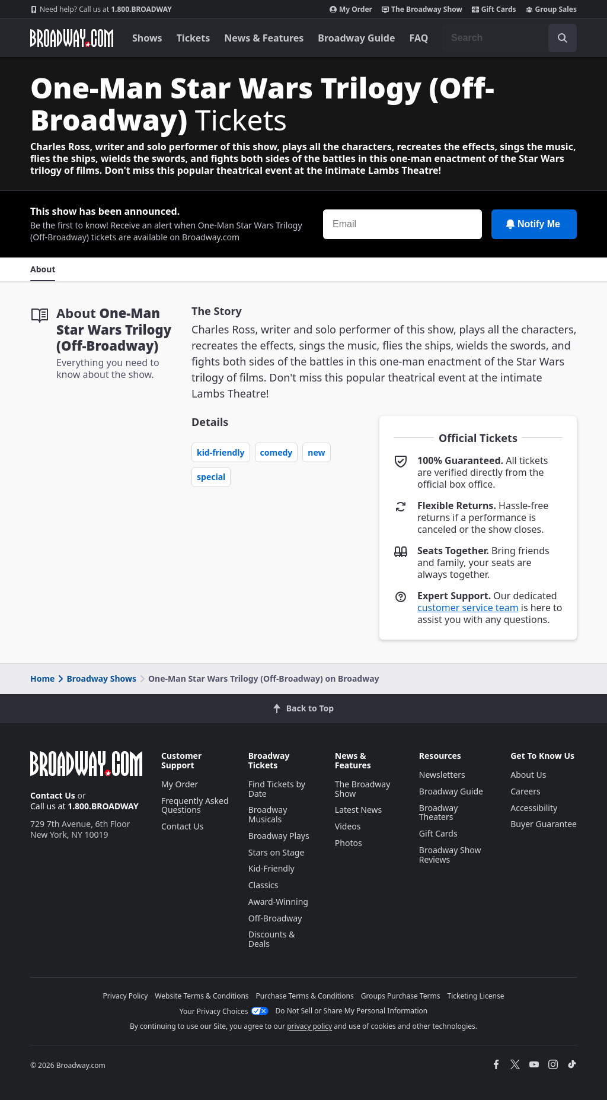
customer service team (468, 607)
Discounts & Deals (271, 939)
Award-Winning (278, 901)
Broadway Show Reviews (450, 854)
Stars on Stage (276, 852)
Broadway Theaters (438, 812)
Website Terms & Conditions (201, 996)
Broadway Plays (278, 835)
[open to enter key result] (562, 38)
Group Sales (551, 9)
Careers (525, 791)
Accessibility (533, 807)
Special (211, 476)
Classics (263, 885)
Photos (348, 842)
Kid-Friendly (221, 452)
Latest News (358, 809)
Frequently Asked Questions (195, 805)
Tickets (193, 38)
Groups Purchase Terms (400, 996)
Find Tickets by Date (276, 788)
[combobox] (509, 38)
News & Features (264, 38)
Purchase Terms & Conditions (305, 996)
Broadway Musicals (267, 814)
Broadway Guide (356, 38)
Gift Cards (494, 9)
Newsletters (442, 774)
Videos (348, 826)
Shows (147, 38)
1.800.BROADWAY (101, 9)
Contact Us (52, 795)
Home (42, 678)
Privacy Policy (125, 996)
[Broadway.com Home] (71, 38)
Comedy (276, 452)
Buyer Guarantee (543, 823)
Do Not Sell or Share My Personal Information (352, 1011)
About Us (528, 774)
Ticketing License (476, 996)
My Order (351, 9)
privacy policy (309, 1026)
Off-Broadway (275, 918)
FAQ (419, 38)
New (316, 452)
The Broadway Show (422, 9)
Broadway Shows (96, 678)
